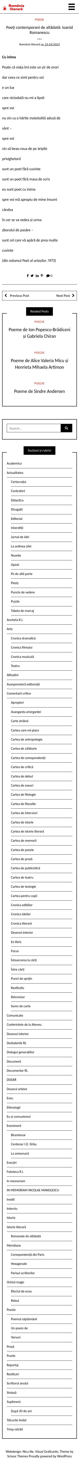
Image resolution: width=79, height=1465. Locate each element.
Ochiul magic (15, 1282)
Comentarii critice (19, 693)
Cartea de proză (21, 859)
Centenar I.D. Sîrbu (24, 1144)
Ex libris (16, 942)
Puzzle (15, 601)
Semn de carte (21, 1006)
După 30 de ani (21, 1411)
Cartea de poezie (22, 850)
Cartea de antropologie (26, 739)
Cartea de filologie (23, 794)
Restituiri (13, 1374)
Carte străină (19, 721)
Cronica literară (21, 923)
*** (39, 40)
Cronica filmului (21, 647)
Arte (10, 629)
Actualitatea (15, 473)
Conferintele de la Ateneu (24, 1025)
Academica (14, 463)
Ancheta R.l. (15, 620)
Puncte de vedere (23, 592)
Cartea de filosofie (23, 804)
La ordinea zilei (21, 546)
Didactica (17, 500)
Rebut (15, 1301)
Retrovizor (18, 997)
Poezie (39, 19)
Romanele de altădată (26, 1236)
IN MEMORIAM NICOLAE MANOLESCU (33, 1190)
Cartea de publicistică (25, 868)
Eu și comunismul (19, 1117)
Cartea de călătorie (24, 748)
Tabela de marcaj (22, 611)
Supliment (14, 1402)
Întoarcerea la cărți (24, 960)
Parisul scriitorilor (23, 1273)
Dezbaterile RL (16, 1043)
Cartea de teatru (22, 877)
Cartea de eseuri (22, 785)
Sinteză (11, 1393)
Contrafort (18, 491)
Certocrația (18, 482)
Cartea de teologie (23, 887)
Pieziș (15, 583)
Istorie (11, 1218)
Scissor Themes (17, 1456)
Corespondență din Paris (27, 1255)
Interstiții (17, 528)
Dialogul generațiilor (20, 1052)
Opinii (15, 565)
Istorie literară (16, 1227)
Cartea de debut (22, 776)
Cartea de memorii (23, 841)
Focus (15, 951)
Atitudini (13, 675)
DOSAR (11, 1080)
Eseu (10, 1098)
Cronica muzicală (22, 657)
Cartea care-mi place (25, 730)
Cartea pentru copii (24, 896)
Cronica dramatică (23, 638)
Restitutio (17, 988)
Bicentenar (18, 1135)
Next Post (63, 295)
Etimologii (13, 1107)
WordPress (64, 1456)
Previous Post (19, 295)
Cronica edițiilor (22, 905)
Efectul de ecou (21, 1291)
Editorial (16, 519)
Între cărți (17, 969)
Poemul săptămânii (24, 1319)
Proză (10, 1347)
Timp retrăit (15, 1429)
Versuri (15, 1337)
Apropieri (17, 702)
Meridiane (14, 1245)
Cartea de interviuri (24, 813)
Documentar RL (17, 1071)
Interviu (12, 1209)
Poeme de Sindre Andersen (39, 391)
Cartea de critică (22, 767)
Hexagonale (19, 1264)
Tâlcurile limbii (16, 1420)
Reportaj (12, 1365)
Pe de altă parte (21, 574)
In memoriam (16, 1181)
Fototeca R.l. (15, 1172)
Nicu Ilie (28, 1452)
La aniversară (20, 1153)
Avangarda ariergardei (26, 712)
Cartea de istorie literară (27, 831)
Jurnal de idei (20, 537)
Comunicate (15, 1015)
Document (14, 1061)
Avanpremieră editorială (23, 684)
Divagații (17, 509)
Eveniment (14, 1126)
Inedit (11, 1199)
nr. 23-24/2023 (50, 44)
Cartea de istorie (22, 822)
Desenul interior (22, 933)
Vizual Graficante (46, 1452)
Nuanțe (16, 555)
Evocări (12, 1163)
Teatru (15, 666)
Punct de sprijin (21, 979)
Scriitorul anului (17, 1383)
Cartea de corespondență (28, 758)
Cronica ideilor (21, 914)
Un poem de (19, 1328)
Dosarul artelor (17, 1089)
